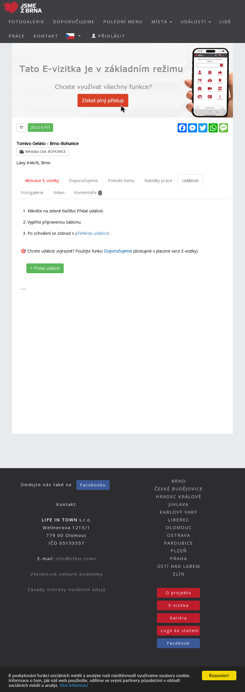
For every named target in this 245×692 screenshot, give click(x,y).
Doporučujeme (83, 180)
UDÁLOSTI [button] (195, 21)
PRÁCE (17, 36)
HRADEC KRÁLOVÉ (178, 496)
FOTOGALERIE (26, 21)
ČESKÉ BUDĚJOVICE (178, 489)
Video (59, 192)
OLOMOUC (179, 527)
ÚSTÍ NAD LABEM (178, 566)
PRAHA (178, 558)
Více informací (74, 686)
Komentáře (88, 192)
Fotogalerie (32, 192)
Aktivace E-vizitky (42, 180)
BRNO (178, 481)
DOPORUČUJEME (74, 21)
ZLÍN (178, 574)
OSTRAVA (178, 535)
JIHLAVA (178, 504)
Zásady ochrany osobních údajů (67, 589)
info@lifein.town (76, 558)
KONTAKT (46, 36)
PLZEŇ (178, 551)
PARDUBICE (178, 543)
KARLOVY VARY (178, 512)
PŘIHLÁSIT (108, 36)
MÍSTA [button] (161, 21)
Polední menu (121, 180)
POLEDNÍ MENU (123, 21)
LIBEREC (178, 520)
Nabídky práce (158, 180)
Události (190, 180)
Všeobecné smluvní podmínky (66, 574)
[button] (75, 36)
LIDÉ (225, 21)
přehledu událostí (92, 233)
